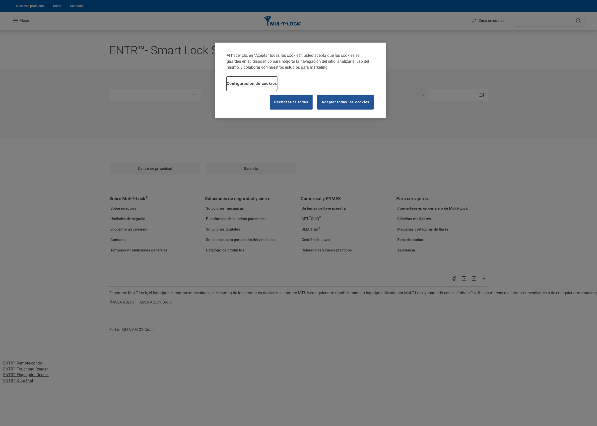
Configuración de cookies (252, 83)
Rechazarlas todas (291, 102)
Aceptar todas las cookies (345, 102)
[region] (300, 80)
